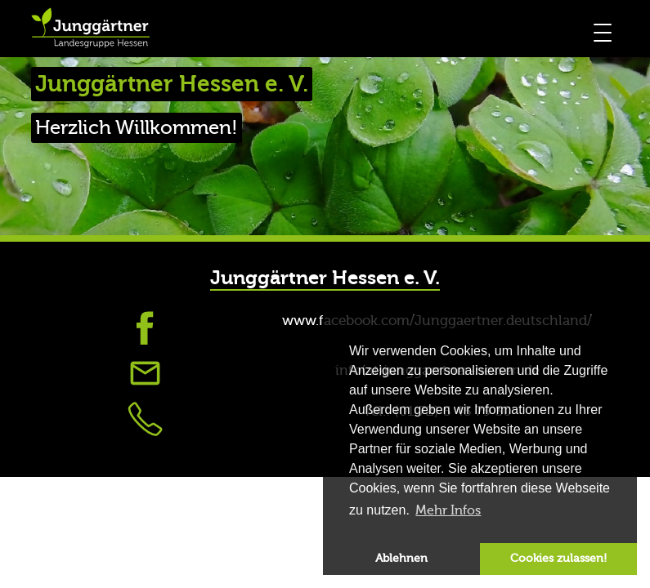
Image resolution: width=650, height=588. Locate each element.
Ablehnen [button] (401, 558)
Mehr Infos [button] (448, 510)
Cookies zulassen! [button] (558, 558)
